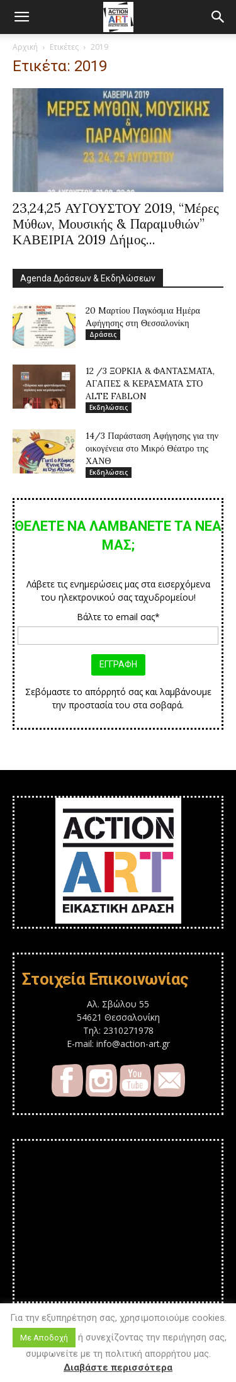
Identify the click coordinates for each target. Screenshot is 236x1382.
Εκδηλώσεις (108, 407)
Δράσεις (102, 334)
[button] (21, 17)
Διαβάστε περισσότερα (118, 1367)
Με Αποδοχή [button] (44, 1337)
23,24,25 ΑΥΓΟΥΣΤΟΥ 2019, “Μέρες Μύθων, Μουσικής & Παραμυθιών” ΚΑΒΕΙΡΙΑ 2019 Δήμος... (116, 224)
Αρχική (25, 47)
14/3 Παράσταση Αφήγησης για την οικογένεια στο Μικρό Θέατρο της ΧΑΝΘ (152, 448)
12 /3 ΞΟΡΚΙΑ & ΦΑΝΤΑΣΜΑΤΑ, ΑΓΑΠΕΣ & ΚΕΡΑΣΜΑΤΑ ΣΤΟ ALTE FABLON (150, 383)
